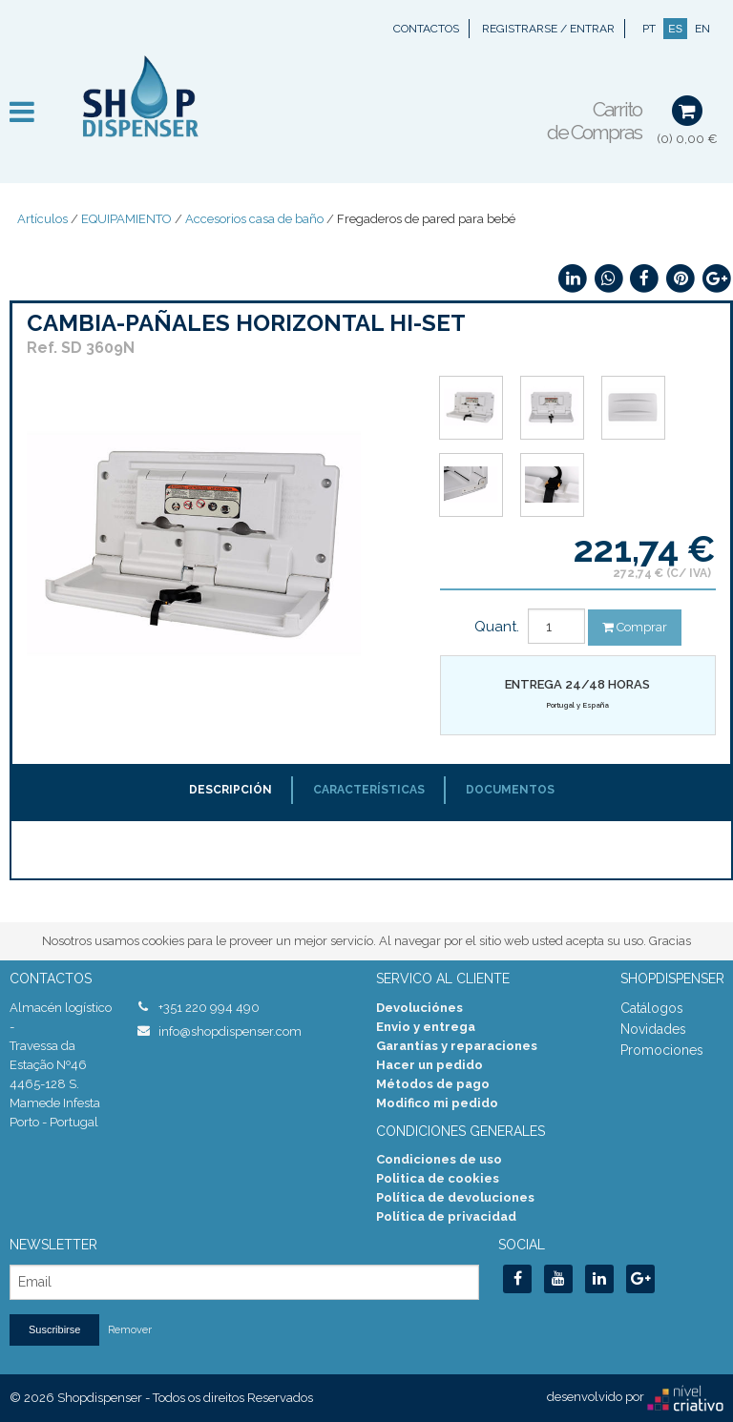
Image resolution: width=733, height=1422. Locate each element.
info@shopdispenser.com (230, 1031)
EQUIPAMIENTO (126, 219)
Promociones (661, 1050)
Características (369, 789)
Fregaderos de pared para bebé (426, 219)
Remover (130, 1330)
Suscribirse (54, 1329)
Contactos (426, 28)
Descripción (230, 789)
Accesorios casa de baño (254, 219)
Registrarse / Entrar (548, 28)
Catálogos (651, 1008)
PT (649, 28)
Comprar (634, 627)
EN (702, 28)
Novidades (653, 1029)
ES (675, 28)
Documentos (510, 789)
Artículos (42, 219)
